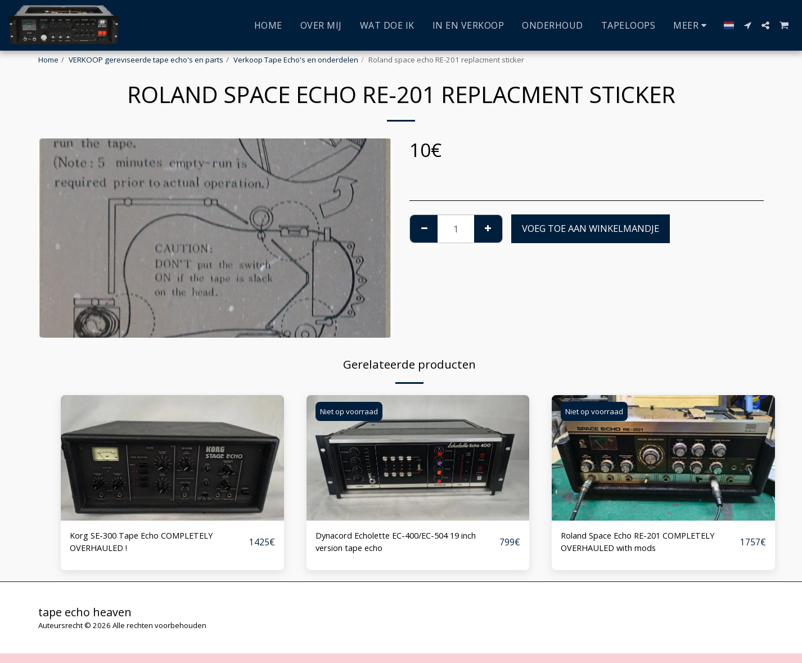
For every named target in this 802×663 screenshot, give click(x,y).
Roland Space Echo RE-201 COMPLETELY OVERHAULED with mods (647, 543)
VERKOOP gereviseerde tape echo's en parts (146, 60)
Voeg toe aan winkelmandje (590, 228)
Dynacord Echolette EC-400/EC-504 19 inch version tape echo (406, 543)
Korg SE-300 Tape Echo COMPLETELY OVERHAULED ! (149, 543)
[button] (747, 25)
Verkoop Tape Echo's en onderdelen (295, 60)
